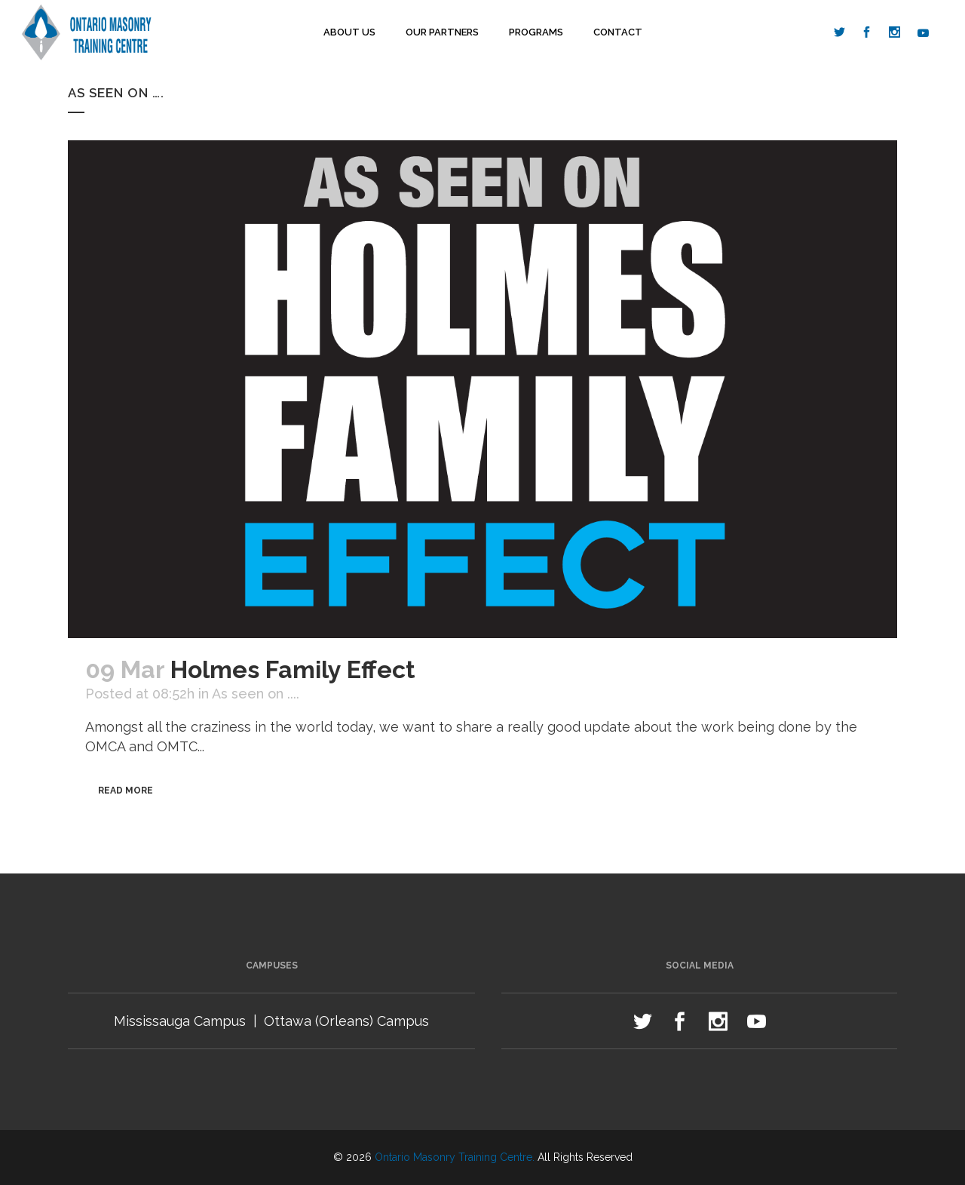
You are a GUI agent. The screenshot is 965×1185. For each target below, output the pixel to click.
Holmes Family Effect (292, 669)
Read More (125, 790)
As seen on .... (255, 693)
